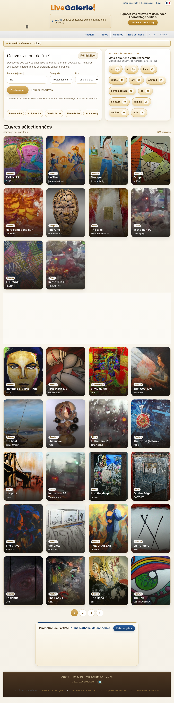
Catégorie (55, 73)
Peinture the (15, 113)
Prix (77, 73)
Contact (164, 34)
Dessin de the (54, 113)
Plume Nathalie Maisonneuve (90, 628)
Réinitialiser (88, 55)
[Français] (168, 3)
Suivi (158, 3)
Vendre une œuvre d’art (147, 690)
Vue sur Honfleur (94, 676)
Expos (152, 34)
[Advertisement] (87, 318)
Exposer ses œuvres (116, 690)
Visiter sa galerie (124, 628)
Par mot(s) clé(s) (15, 73)
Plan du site (77, 676)
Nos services (136, 34)
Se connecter (147, 3)
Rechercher (18, 90)
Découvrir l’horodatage (143, 22)
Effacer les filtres (42, 90)
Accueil (89, 34)
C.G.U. (109, 676)
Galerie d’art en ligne (52, 690)
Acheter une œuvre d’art (84, 690)
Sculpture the (34, 113)
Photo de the (73, 113)
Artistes (103, 34)
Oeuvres (118, 34)
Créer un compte (130, 3)
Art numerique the (94, 113)
